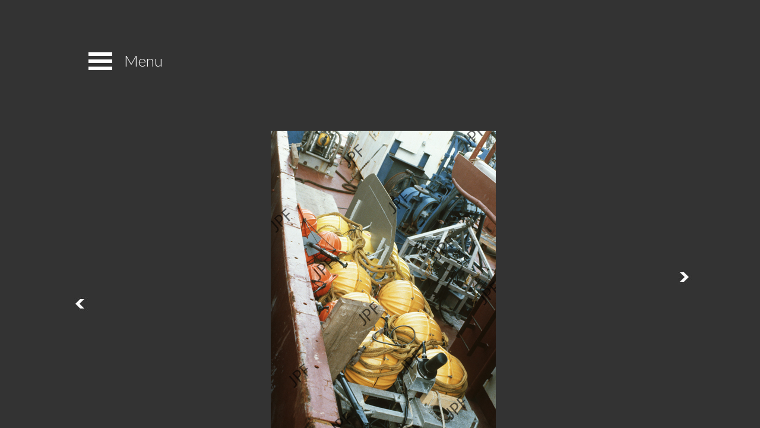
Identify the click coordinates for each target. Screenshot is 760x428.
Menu (143, 60)
